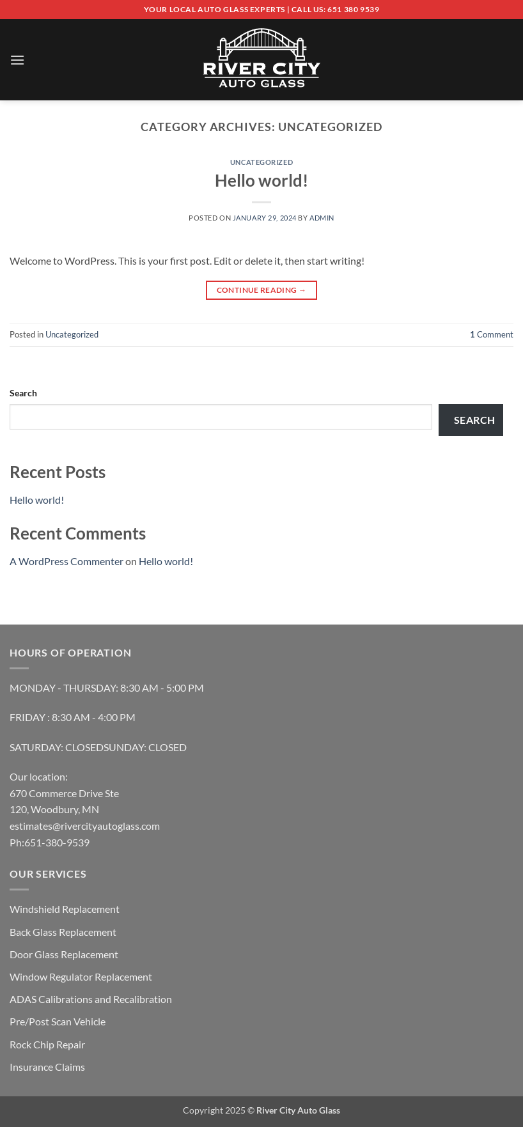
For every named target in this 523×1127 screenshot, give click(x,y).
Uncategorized (261, 162)
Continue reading (262, 290)
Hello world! (261, 180)
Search (23, 392)
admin (321, 218)
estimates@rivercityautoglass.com (85, 826)
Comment (491, 334)
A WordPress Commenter (66, 561)
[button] (17, 59)
